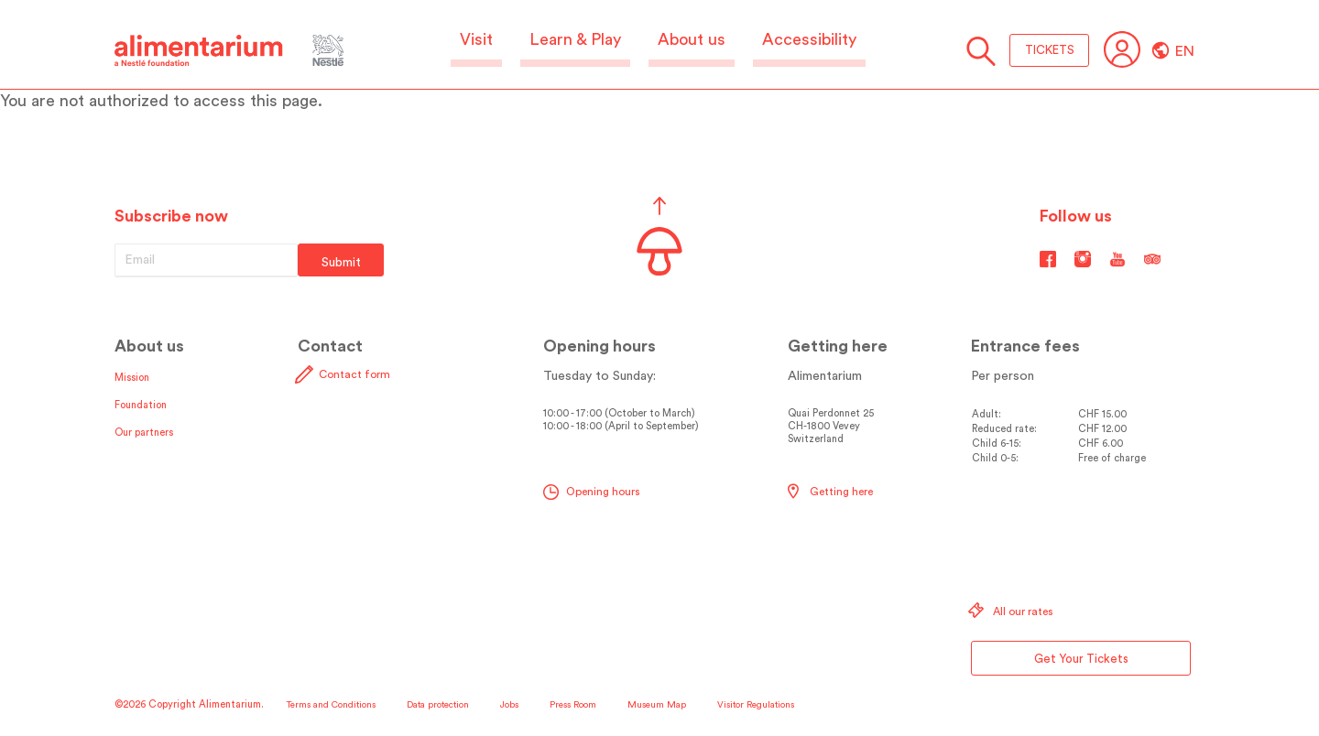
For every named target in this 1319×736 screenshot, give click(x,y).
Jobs (509, 704)
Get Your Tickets (1081, 659)
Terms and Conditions (331, 704)
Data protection (438, 704)
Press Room (573, 704)
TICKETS (1049, 50)
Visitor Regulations (755, 704)
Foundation (140, 405)
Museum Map (656, 704)
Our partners (143, 433)
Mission (131, 378)
